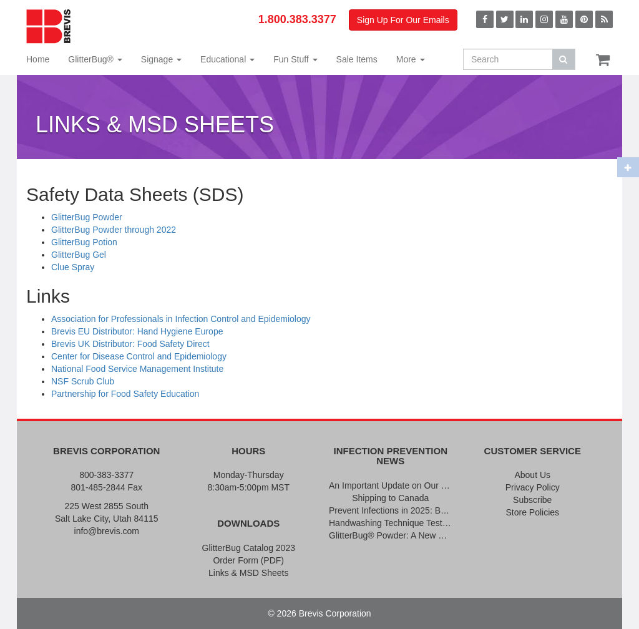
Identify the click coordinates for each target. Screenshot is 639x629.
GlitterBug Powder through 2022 (113, 230)
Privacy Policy (532, 487)
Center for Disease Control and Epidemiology (139, 356)
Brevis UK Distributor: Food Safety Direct (130, 344)
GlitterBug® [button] (95, 59)
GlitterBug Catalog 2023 (248, 548)
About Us (532, 475)
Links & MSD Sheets (248, 573)
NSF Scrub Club (82, 381)
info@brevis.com (106, 531)
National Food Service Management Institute (137, 369)
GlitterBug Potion (84, 242)
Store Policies (532, 512)
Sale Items (357, 59)
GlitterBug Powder (86, 217)
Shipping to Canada (390, 498)
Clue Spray (72, 267)
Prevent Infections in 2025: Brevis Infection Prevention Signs (390, 510)
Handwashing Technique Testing (390, 523)
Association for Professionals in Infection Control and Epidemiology (181, 319)
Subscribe (532, 500)
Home (37, 59)
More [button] (410, 59)
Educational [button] (227, 59)
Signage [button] (161, 59)
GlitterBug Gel (78, 255)
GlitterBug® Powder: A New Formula (390, 535)
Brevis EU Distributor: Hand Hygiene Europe (137, 331)
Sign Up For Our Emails (403, 20)
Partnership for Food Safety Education (125, 394)
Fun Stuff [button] (295, 59)
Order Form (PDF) (248, 560)
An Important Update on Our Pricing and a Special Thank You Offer (390, 485)
